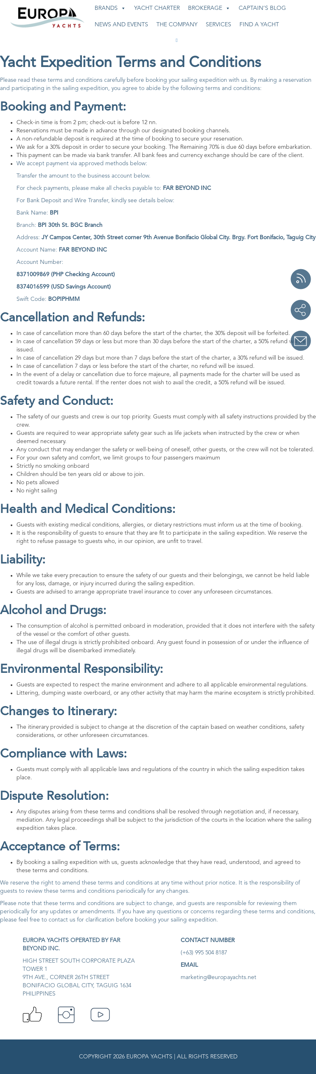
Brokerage (209, 8)
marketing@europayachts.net (218, 977)
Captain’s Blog (262, 8)
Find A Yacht (259, 25)
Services (218, 25)
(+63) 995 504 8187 (204, 953)
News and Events (121, 25)
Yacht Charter (157, 8)
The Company (177, 25)
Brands (110, 8)
